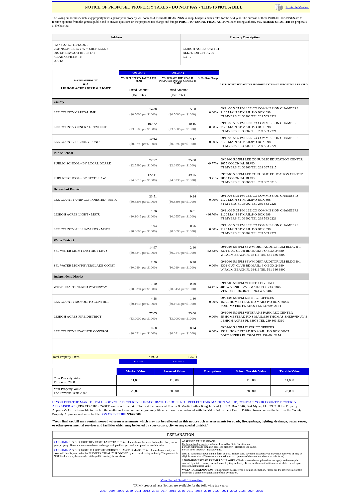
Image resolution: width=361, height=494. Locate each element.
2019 (207, 490)
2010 (129, 490)
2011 (138, 490)
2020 (216, 490)
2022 (233, 490)
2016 (181, 490)
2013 (155, 490)
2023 (242, 490)
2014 (164, 490)
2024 (251, 490)
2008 (112, 490)
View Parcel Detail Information (181, 480)
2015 (172, 490)
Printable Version (297, 7)
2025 (259, 490)
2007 (103, 490)
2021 (225, 490)
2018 (199, 490)
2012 (146, 490)
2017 (190, 490)
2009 (120, 490)
